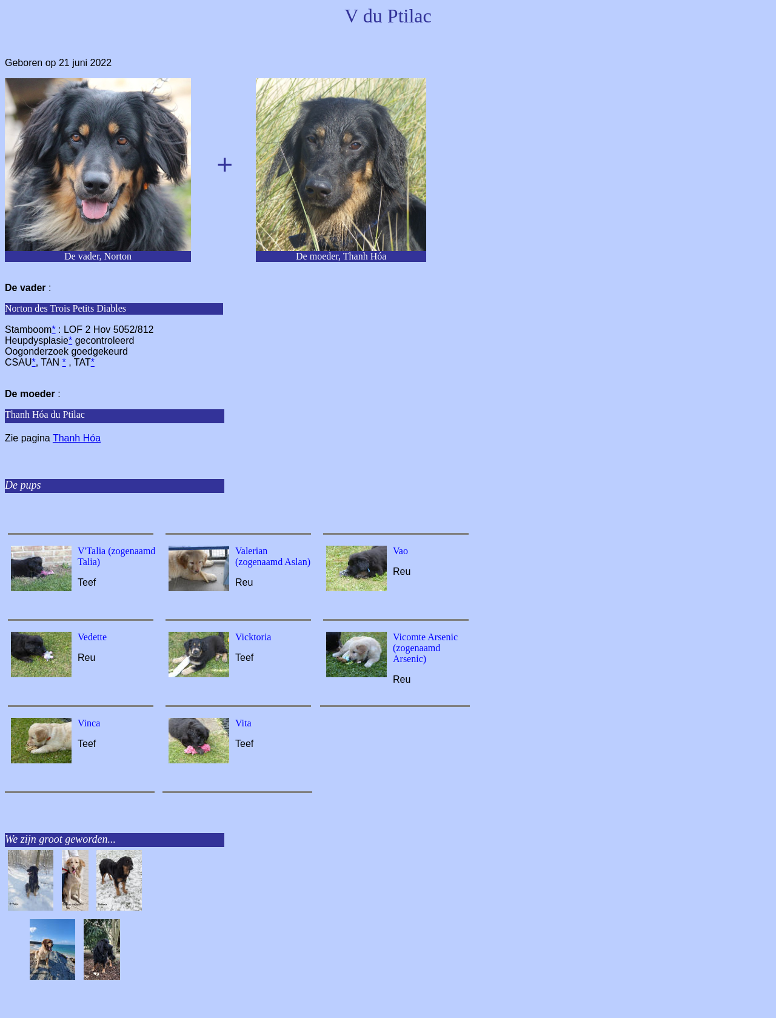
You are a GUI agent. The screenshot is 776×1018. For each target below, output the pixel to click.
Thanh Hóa (77, 438)
